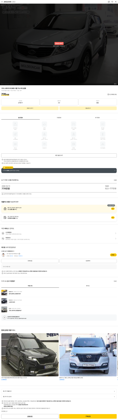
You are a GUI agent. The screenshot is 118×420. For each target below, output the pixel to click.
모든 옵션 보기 (59, 155)
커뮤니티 (30, 286)
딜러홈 (112, 255)
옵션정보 (20, 117)
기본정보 (59, 117)
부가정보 (97, 117)
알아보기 (59, 208)
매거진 (88, 286)
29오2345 (10, 2)
